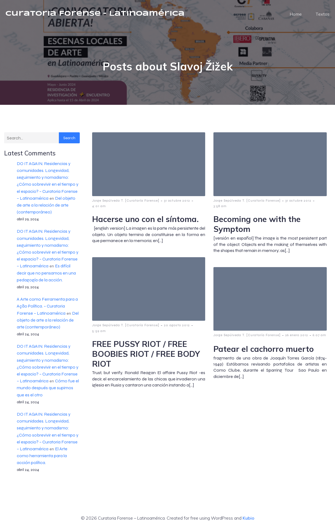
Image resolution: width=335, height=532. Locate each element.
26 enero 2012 (296, 337)
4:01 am (99, 208)
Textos (322, 15)
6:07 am (319, 337)
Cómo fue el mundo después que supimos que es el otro (48, 390)
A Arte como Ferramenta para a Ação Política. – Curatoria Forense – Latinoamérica (47, 308)
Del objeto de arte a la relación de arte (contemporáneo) (46, 207)
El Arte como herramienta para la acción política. (42, 458)
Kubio (248, 520)
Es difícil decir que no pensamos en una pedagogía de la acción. (46, 275)
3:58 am (220, 208)
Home (296, 15)
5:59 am (99, 333)
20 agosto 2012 (177, 328)
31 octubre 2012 (177, 203)
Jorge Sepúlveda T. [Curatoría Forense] (125, 203)
